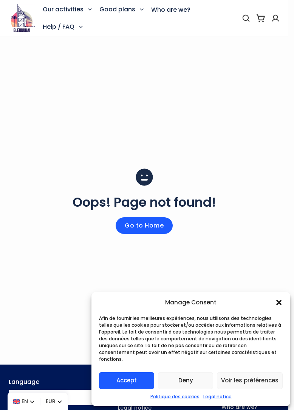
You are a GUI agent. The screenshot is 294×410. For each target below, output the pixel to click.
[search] (246, 18)
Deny (185, 380)
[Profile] (275, 18)
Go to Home (144, 225)
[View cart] (260, 18)
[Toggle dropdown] (90, 9)
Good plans (117, 9)
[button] (279, 302)
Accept (126, 380)
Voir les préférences (250, 380)
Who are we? (170, 9)
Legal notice (217, 396)
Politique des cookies (175, 396)
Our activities (63, 9)
